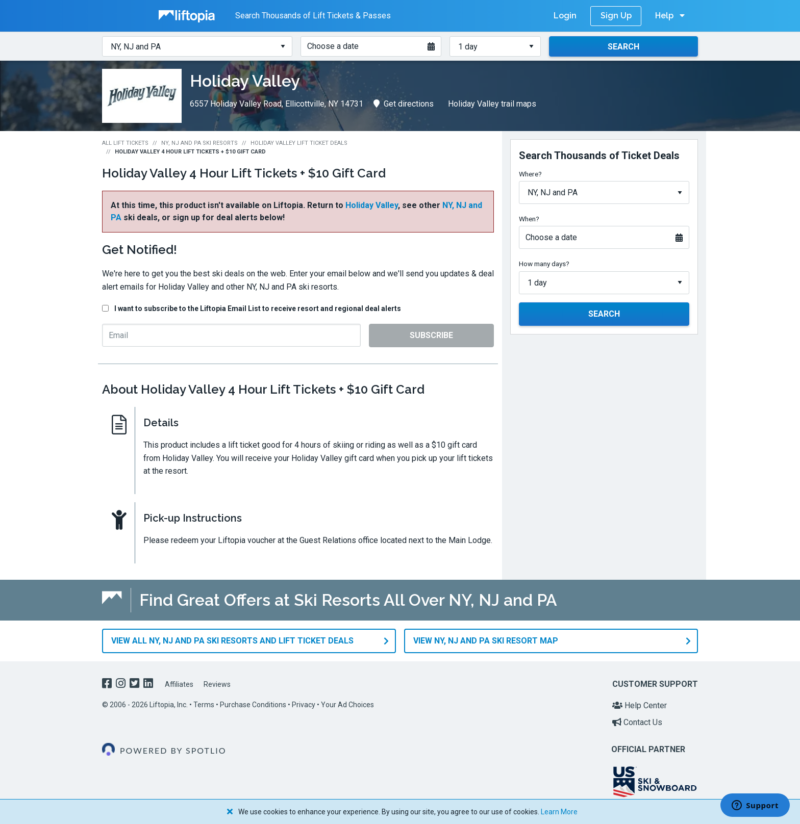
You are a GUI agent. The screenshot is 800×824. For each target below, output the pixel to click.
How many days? (544, 264)
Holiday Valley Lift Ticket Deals (299, 143)
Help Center (639, 705)
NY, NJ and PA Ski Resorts (199, 143)
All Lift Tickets (125, 143)
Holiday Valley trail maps (492, 104)
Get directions (403, 104)
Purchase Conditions (253, 704)
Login (565, 15)
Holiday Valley (371, 205)
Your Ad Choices (347, 704)
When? (529, 219)
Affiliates (179, 684)
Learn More (559, 812)
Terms (203, 704)
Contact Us (637, 722)
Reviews (217, 684)
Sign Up (616, 15)
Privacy (303, 704)
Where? (530, 174)
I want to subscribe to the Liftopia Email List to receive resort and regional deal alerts (257, 308)
